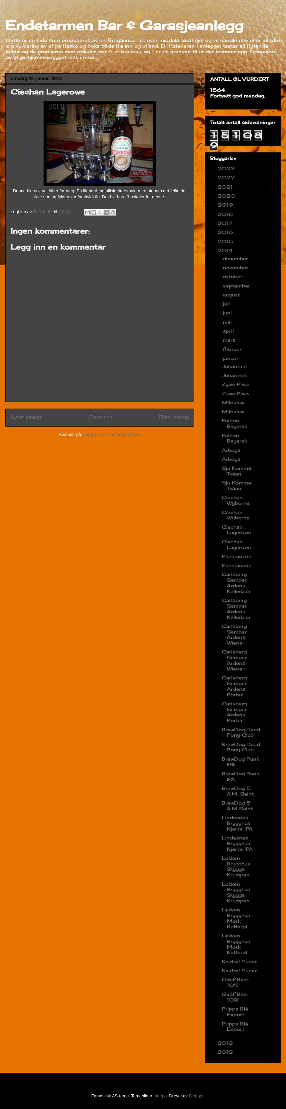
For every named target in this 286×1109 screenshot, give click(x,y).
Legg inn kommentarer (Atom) (112, 434)
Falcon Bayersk (234, 423)
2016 (226, 232)
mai (228, 322)
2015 (226, 241)
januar (231, 358)
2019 (226, 205)
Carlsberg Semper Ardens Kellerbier (236, 582)
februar (233, 349)
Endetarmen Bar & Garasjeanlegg (124, 25)
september (237, 285)
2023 (226, 168)
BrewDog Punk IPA (240, 761)
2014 (225, 250)
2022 (226, 177)
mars (230, 340)
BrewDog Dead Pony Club (241, 732)
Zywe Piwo (235, 384)
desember (236, 258)
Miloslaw (233, 402)
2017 (225, 223)
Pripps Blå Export (235, 1011)
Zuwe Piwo (235, 393)
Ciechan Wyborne (236, 500)
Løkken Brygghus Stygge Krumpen (236, 866)
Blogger (196, 1095)
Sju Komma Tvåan (236, 470)
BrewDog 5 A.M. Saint (238, 791)
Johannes (234, 366)
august (232, 294)
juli (227, 303)
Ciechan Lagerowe (236, 529)
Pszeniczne (236, 556)
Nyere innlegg (27, 417)
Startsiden (100, 417)
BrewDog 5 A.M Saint (237, 805)
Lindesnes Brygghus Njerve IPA (237, 823)
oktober (233, 276)
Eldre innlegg (174, 417)
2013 (225, 1043)
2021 (225, 187)
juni (228, 312)
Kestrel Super (239, 961)
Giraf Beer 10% (235, 982)
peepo (161, 1095)
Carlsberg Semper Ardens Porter (234, 686)
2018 (225, 214)
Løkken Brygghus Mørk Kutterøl (236, 918)
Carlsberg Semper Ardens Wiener (234, 634)
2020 (227, 196)
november (236, 267)
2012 (225, 1052)
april (229, 331)
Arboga (231, 450)
